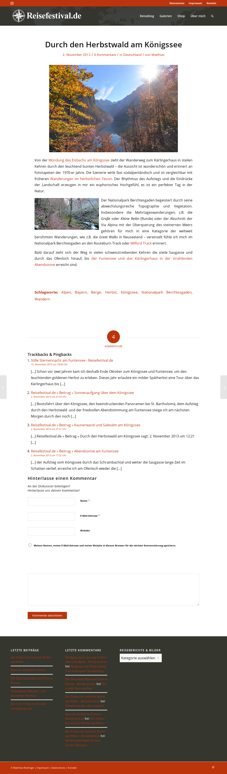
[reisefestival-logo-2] (48, 16)
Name (85, 501)
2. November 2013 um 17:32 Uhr (48, 455)
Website (85, 530)
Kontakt (211, 3)
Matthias (157, 54)
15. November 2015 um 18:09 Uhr (49, 364)
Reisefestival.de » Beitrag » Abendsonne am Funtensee (75, 451)
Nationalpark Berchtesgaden (167, 292)
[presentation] (60, 560)
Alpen (66, 292)
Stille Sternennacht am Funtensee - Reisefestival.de (72, 360)
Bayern (81, 292)
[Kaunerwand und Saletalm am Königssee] (3, 387)
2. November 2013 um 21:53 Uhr (48, 396)
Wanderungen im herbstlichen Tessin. (81, 178)
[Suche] (212, 16)
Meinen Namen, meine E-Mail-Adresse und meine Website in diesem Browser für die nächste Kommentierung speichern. (105, 545)
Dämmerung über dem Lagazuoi (84, 705)
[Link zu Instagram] (12, 3)
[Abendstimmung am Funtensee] (223, 387)
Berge (96, 292)
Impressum (195, 3)
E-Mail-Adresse (90, 515)
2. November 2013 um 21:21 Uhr (48, 429)
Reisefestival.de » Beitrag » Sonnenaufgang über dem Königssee (82, 392)
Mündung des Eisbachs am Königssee (79, 160)
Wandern (42, 299)
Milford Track (141, 243)
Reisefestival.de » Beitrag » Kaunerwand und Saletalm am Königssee (85, 425)
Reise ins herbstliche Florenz (28, 670)
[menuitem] (177, 3)
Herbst (111, 292)
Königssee (129, 292)
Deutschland (132, 54)
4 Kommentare (105, 54)
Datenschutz (176, 3)
